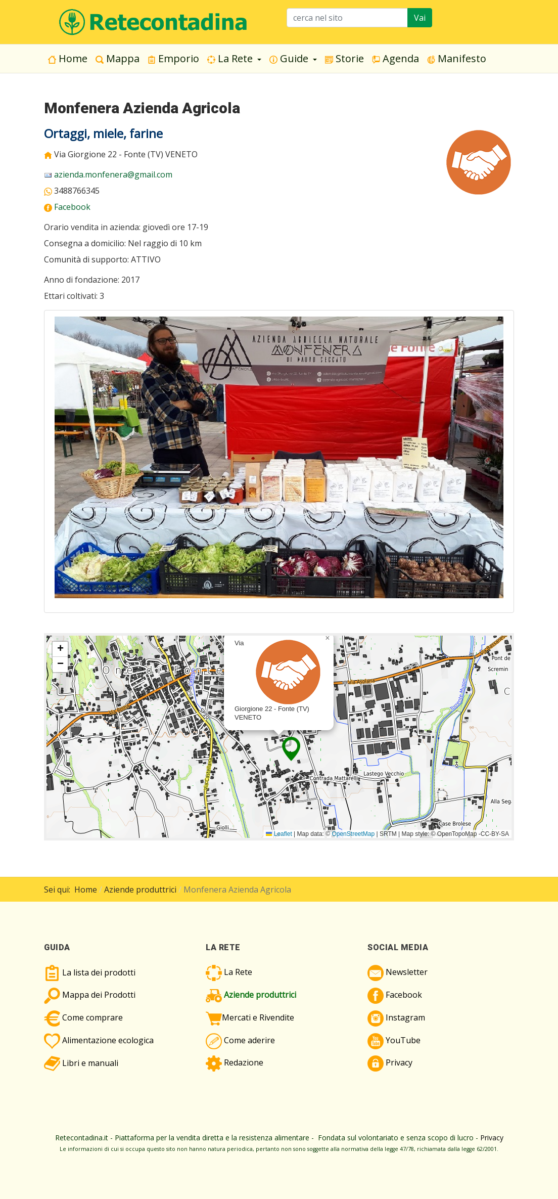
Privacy (491, 1137)
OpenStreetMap (353, 833)
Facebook (72, 206)
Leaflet (279, 833)
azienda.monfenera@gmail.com (113, 174)
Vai (420, 17)
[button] (234, 59)
